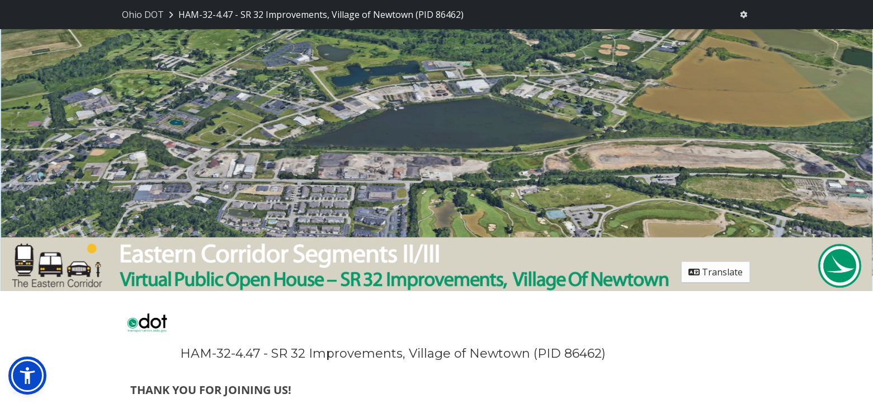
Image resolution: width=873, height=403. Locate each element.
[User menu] (743, 14)
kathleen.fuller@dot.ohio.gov (493, 224)
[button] (27, 375)
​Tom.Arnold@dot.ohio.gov (207, 338)
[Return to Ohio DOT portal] (149, 14)
